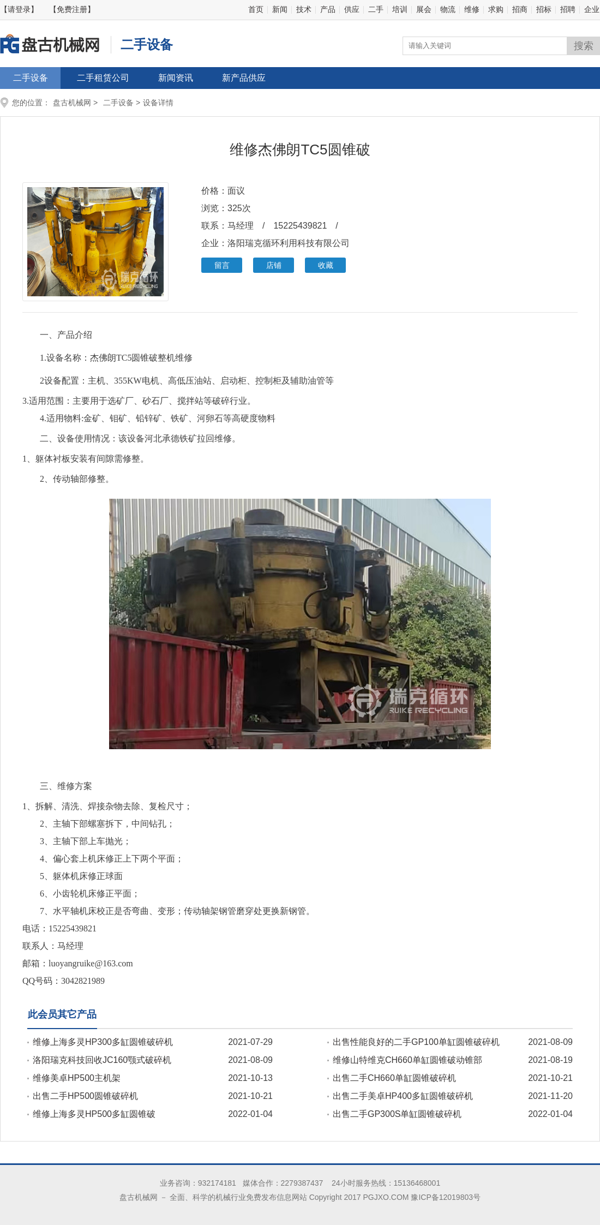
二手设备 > (121, 102)
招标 (543, 9)
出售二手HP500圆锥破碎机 (85, 1096)
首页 (255, 9)
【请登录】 (19, 9)
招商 (519, 9)
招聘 (567, 9)
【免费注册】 (72, 9)
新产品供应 (244, 77)
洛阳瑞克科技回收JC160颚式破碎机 (102, 1060)
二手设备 (30, 77)
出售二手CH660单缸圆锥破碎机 (394, 1078)
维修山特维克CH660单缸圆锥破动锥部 (407, 1060)
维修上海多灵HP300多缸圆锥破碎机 (103, 1042)
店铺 (273, 265)
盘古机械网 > (75, 102)
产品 (327, 9)
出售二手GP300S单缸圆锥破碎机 (397, 1114)
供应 (351, 9)
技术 (303, 9)
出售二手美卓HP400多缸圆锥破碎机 (403, 1096)
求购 (495, 9)
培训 (399, 9)
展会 (423, 9)
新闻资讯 (175, 77)
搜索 (583, 45)
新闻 (279, 9)
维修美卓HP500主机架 (77, 1078)
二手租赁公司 (103, 77)
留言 (222, 265)
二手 (375, 9)
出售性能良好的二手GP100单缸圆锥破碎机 (416, 1042)
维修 (471, 9)
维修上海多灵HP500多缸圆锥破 (94, 1114)
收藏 (325, 265)
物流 (447, 9)
